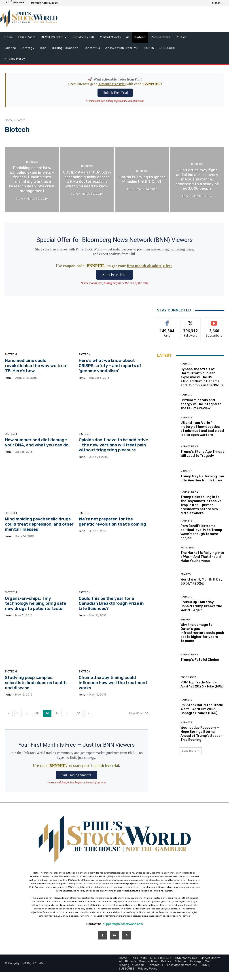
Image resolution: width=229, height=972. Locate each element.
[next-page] (88, 713)
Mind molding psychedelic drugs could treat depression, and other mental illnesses (39, 524)
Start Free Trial (114, 274)
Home (9, 120)
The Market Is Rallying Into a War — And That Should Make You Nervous (202, 557)
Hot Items (187, 547)
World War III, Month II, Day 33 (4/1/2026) (201, 581)
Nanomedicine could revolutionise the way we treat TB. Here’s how (36, 365)
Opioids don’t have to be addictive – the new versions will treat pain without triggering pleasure (113, 445)
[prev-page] (9, 713)
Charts (185, 574)
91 (57, 713)
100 (77, 713)
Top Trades (188, 677)
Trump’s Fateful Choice (199, 660)
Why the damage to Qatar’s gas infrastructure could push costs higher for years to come (202, 633)
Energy (185, 619)
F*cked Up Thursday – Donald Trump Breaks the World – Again (201, 606)
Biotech (32, 161)
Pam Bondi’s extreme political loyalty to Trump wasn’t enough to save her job (201, 532)
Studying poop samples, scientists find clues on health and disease (36, 682)
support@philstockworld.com (123, 924)
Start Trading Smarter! (76, 775)
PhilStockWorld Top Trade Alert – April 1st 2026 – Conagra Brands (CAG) (201, 709)
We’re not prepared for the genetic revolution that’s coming (112, 521)
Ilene (8, 377)
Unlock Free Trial (115, 93)
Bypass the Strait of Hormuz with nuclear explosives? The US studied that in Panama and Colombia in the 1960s (202, 377)
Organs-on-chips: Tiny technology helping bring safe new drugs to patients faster (35, 603)
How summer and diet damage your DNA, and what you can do (36, 442)
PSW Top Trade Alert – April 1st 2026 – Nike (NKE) (202, 684)
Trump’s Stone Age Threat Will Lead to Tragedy (202, 454)
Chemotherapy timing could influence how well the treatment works (113, 682)
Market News (189, 446)
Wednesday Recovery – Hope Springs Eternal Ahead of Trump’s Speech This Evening (201, 734)
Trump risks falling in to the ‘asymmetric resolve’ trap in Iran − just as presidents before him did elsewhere (201, 505)
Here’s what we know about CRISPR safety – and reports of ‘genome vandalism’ (110, 365)
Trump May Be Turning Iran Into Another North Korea (202, 478)
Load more (190, 750)
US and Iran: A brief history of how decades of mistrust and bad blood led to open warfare (202, 429)
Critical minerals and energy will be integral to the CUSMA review (201, 404)
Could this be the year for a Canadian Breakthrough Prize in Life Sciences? (111, 603)
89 (36, 713)
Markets (186, 364)
